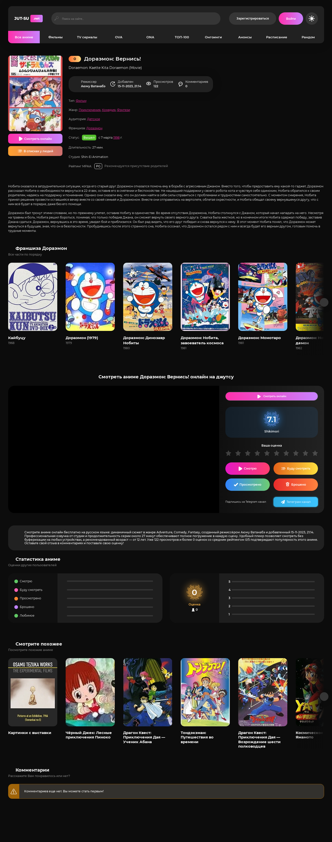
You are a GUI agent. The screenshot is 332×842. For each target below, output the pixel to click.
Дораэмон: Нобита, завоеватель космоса (202, 340)
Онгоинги (213, 37)
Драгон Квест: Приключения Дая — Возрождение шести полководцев (259, 739)
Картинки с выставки (29, 732)
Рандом (308, 37)
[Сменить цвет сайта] (312, 18)
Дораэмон (94, 128)
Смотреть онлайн (38, 139)
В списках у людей (38, 151)
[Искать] (56, 18)
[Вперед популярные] (324, 696)
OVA (118, 37)
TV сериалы (87, 37)
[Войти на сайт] (291, 18)
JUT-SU (28, 18)
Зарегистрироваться (252, 18)
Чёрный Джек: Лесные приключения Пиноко (89, 734)
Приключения (89, 110)
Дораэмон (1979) (82, 337)
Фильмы (55, 37)
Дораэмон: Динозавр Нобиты (144, 340)
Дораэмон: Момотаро (259, 337)
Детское (93, 119)
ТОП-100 (182, 37)
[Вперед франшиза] (324, 302)
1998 (116, 137)
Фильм (81, 101)
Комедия (109, 110)
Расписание (276, 37)
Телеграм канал (299, 502)
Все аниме (24, 37)
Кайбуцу (16, 337)
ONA (150, 37)
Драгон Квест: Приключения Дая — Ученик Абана (144, 737)
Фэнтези (123, 110)
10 (317, 453)
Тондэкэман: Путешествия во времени (197, 737)
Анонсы (245, 37)
